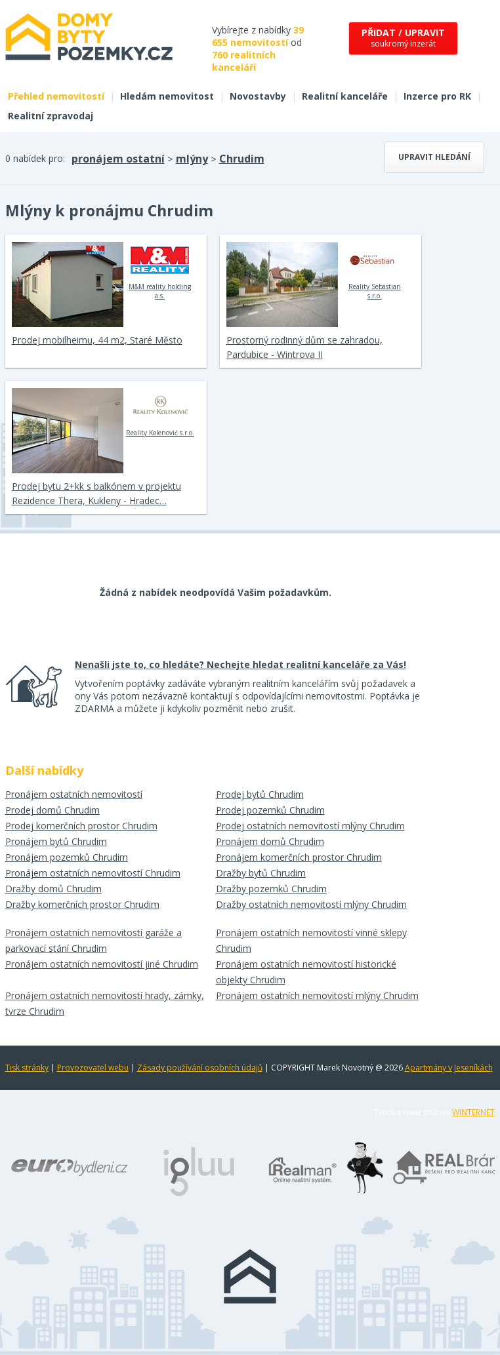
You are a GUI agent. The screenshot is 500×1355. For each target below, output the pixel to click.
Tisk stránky (27, 1067)
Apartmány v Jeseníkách (449, 1067)
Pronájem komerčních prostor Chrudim (299, 857)
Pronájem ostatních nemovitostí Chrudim (92, 873)
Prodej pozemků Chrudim (270, 810)
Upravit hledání (434, 157)
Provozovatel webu (93, 1067)
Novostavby (258, 96)
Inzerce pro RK (437, 96)
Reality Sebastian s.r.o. (374, 270)
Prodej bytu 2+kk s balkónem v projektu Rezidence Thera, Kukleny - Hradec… (96, 493)
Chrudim (241, 158)
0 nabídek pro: (35, 158)
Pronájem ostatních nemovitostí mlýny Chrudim (317, 995)
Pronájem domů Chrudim (270, 841)
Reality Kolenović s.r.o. (160, 412)
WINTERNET (473, 1112)
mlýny (192, 158)
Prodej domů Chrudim (52, 810)
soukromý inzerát (403, 37)
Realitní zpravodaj (50, 115)
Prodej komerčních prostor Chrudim (81, 825)
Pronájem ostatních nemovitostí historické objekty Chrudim (306, 972)
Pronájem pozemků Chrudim (66, 857)
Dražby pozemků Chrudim (271, 888)
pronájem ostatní (118, 158)
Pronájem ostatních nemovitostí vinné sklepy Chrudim (311, 940)
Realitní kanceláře (345, 96)
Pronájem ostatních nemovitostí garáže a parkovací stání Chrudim (93, 940)
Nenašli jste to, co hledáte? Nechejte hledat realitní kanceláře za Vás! (240, 664)
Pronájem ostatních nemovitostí (73, 794)
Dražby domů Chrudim (53, 888)
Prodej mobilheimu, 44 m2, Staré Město (97, 340)
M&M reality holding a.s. (160, 270)
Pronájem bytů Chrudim (56, 841)
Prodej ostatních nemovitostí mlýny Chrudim (310, 825)
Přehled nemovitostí (56, 96)
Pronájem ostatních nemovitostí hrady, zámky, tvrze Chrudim (104, 1003)
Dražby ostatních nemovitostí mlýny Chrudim (311, 904)
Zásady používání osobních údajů (199, 1067)
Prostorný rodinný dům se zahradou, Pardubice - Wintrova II (304, 347)
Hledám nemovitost (167, 96)
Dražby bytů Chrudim (261, 873)
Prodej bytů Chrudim (260, 794)
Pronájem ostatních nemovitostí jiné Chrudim (101, 964)
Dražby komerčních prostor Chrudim (82, 904)
